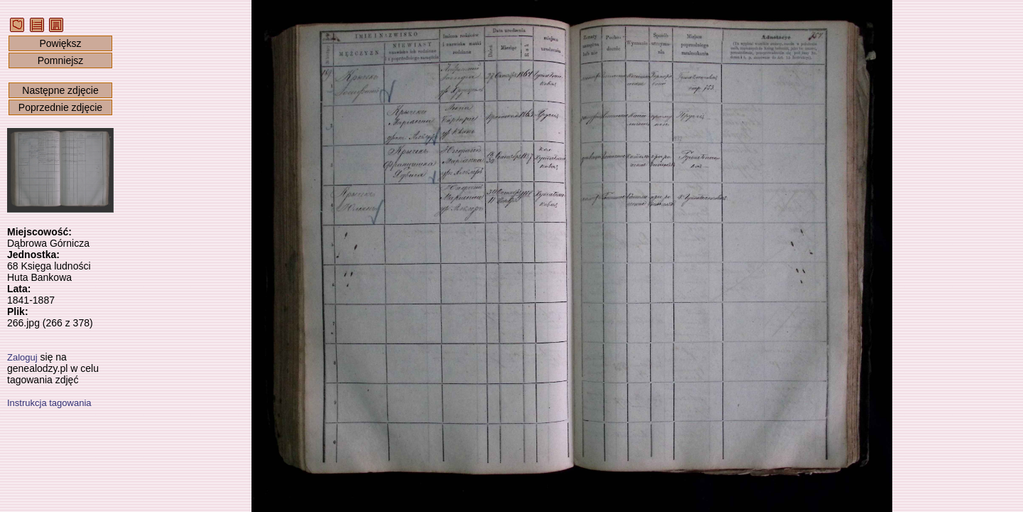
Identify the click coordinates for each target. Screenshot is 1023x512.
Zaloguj (22, 357)
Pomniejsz (61, 60)
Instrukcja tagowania (49, 403)
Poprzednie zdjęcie (60, 107)
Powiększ (60, 43)
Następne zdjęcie (60, 90)
